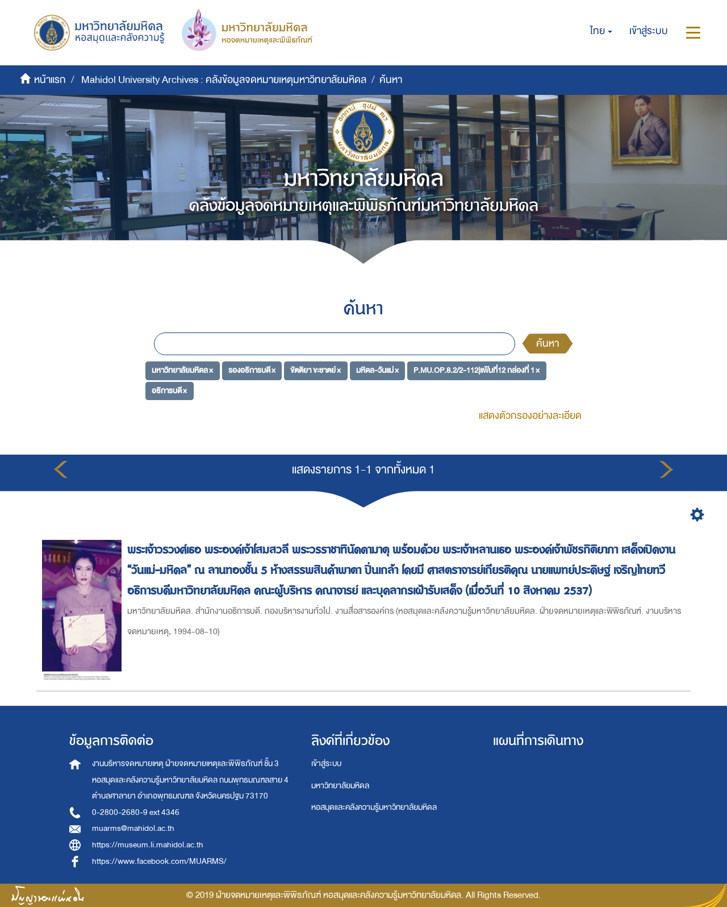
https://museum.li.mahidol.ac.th (147, 845)
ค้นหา (547, 343)
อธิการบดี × (169, 390)
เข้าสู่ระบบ (326, 763)
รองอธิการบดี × (251, 370)
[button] (601, 31)
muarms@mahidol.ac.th (133, 828)
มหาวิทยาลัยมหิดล (340, 786)
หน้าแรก (50, 80)
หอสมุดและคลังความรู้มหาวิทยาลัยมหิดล (374, 807)
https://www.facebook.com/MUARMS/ (159, 861)
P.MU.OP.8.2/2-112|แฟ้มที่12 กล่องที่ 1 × (476, 370)
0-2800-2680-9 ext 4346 (135, 812)
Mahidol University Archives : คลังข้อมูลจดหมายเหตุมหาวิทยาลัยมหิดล (223, 80)
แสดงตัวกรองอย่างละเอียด (530, 416)
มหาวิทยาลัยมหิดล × (182, 370)
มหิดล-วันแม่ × (377, 370)
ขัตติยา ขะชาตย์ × (315, 370)
